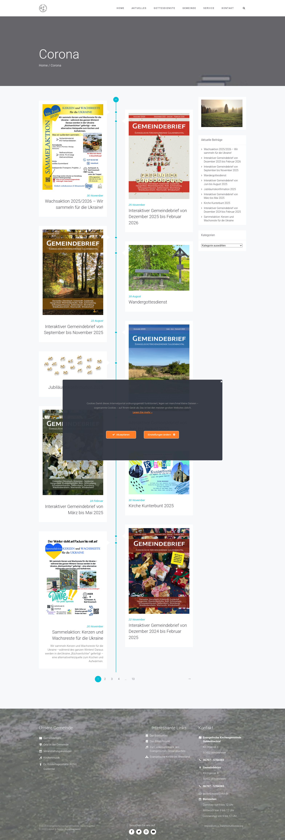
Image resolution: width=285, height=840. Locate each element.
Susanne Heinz (73, 829)
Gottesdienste (164, 8)
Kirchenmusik (51, 757)
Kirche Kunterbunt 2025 (151, 505)
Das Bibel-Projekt (160, 741)
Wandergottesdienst (148, 302)
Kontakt (228, 8)
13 (133, 679)
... (126, 679)
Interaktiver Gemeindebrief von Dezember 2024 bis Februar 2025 (158, 631)
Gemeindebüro (52, 738)
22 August (97, 320)
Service (208, 8)
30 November (95, 195)
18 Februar (96, 500)
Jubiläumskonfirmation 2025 (220, 189)
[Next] (189, 679)
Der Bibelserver (159, 735)
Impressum (210, 826)
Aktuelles (139, 8)
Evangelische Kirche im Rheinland (170, 756)
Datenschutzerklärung (231, 826)
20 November (95, 626)
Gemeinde (189, 8)
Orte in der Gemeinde (56, 744)
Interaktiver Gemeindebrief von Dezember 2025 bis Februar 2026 (158, 216)
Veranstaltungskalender (57, 751)
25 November (137, 204)
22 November (137, 619)
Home (120, 8)
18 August (135, 296)
